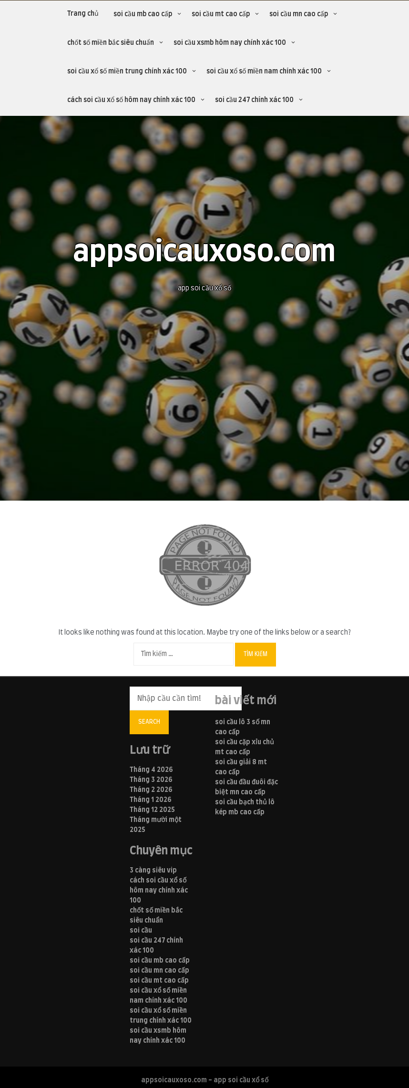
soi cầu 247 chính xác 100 (254, 100)
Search (149, 722)
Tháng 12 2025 (152, 810)
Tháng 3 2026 (151, 780)
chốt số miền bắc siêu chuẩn (110, 43)
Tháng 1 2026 (151, 800)
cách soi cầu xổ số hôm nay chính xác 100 (131, 100)
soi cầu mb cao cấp (142, 14)
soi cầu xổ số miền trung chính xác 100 (127, 71)
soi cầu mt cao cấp (221, 14)
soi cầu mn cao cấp (298, 14)
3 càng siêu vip (153, 870)
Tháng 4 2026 (151, 770)
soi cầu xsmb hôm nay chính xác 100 (230, 43)
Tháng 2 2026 (151, 790)
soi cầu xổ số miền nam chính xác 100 (264, 71)
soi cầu (141, 930)
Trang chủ (83, 13)
